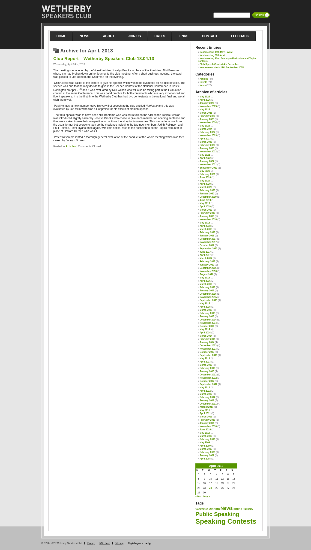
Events (203, 82)
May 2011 (205, 410)
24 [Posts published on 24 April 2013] (210, 488)
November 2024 (208, 122)
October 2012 (207, 381)
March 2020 (206, 187)
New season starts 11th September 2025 (222, 67)
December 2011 (208, 403)
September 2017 (208, 248)
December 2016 (208, 268)
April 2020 (205, 184)
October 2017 (207, 245)
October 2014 (207, 326)
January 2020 (207, 193)
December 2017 (208, 239)
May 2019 (205, 203)
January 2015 (207, 316)
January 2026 (207, 103)
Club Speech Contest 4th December (219, 64)
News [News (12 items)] (226, 508)
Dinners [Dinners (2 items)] (214, 509)
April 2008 (205, 458)
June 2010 (205, 429)
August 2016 (206, 274)
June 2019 (205, 200)
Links (183, 36)
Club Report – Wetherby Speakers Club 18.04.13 (103, 58)
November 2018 (208, 219)
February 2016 (207, 287)
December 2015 (208, 294)
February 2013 (207, 368)
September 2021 (208, 167)
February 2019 (207, 213)
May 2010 (205, 433)
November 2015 (208, 297)
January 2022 (207, 161)
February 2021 (207, 174)
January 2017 (207, 264)
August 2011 (206, 407)
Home (61, 36)
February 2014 (207, 339)
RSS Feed (104, 543)
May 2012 (205, 387)
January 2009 (207, 455)
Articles (71, 146)
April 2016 (205, 281)
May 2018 (205, 222)
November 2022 (208, 151)
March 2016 (206, 284)
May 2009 (205, 442)
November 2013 (208, 349)
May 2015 (205, 303)
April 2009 (205, 445)
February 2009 (207, 452)
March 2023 (206, 142)
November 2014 (208, 323)
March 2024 (206, 129)
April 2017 (205, 255)
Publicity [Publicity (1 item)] (248, 509)
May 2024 (205, 125)
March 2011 (206, 416)
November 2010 (208, 426)
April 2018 (205, 226)
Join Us (134, 36)
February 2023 (207, 145)
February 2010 (207, 439)
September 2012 (208, 384)
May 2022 (205, 155)
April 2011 (205, 413)
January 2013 (207, 371)
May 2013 (205, 358)
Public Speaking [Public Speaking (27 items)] (217, 514)
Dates (159, 36)
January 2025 (207, 119)
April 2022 (205, 158)
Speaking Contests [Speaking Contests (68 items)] (225, 521)
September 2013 (208, 355)
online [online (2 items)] (237, 509)
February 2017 (207, 261)
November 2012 (208, 378)
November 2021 (208, 164)
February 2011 (207, 420)
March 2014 (206, 336)
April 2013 (205, 361)
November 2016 (208, 271)
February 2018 (207, 232)
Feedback (240, 36)
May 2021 (205, 171)
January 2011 (207, 423)
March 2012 (206, 394)
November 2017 (208, 242)
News (84, 36)
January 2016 (207, 290)
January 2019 (207, 216)
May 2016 (205, 277)
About (108, 36)
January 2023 (207, 148)
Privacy (91, 543)
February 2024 (207, 132)
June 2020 (205, 177)
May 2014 (205, 329)
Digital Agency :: (139, 543)
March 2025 (206, 113)
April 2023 (205, 138)
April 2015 (205, 306)
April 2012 (205, 391)
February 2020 (207, 190)
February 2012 (207, 397)
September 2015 (208, 300)
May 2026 (205, 96)
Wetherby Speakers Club (66, 12)
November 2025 (208, 106)
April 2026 (205, 100)
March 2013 (206, 365)
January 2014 (207, 342)
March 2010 (206, 436)
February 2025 (207, 116)
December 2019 (208, 197)
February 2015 (207, 313)
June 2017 (205, 252)
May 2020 (205, 180)
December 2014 (208, 319)
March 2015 (206, 310)
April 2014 (205, 332)
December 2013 (208, 345)
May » (206, 496)
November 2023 (208, 135)
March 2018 (206, 229)
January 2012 (207, 400)
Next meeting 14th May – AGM (216, 52)
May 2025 (205, 109)
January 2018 (207, 235)
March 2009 (206, 449)
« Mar (198, 496)
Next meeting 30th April (212, 55)
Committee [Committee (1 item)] (201, 509)
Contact (209, 36)
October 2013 (207, 352)
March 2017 (206, 258)
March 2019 (206, 210)
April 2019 (205, 206)
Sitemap (119, 543)
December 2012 (208, 374)
